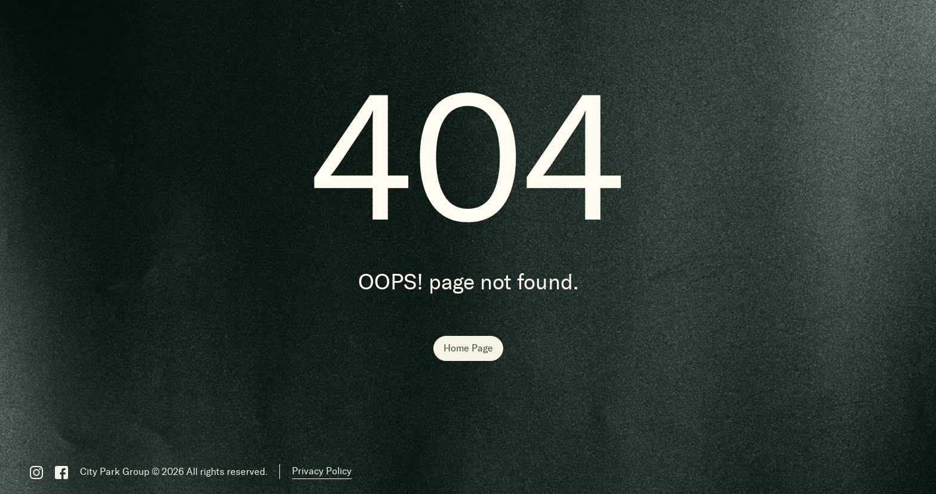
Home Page (468, 348)
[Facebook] (61, 472)
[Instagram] (36, 472)
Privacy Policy (322, 471)
